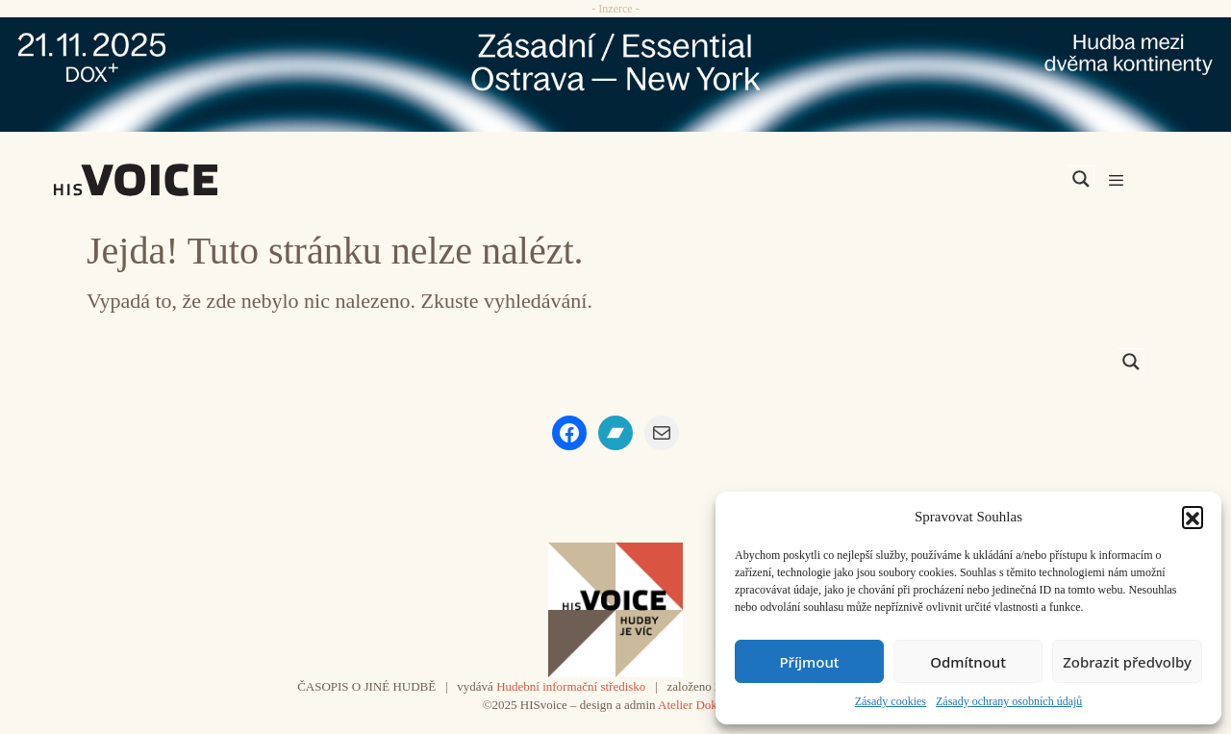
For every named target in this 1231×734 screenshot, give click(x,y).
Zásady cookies (890, 701)
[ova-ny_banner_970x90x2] (615, 74)
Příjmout (809, 661)
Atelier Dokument (703, 704)
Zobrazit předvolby (1127, 661)
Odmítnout (968, 661)
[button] (1192, 516)
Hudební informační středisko (570, 686)
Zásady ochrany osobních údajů (1009, 701)
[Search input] (990, 178)
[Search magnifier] (1081, 178)
